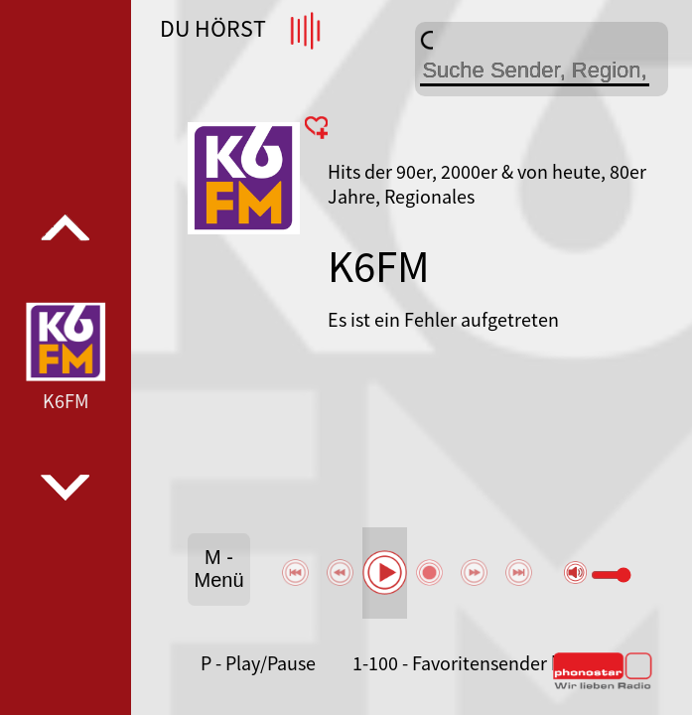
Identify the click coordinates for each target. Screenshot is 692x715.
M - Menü (218, 568)
